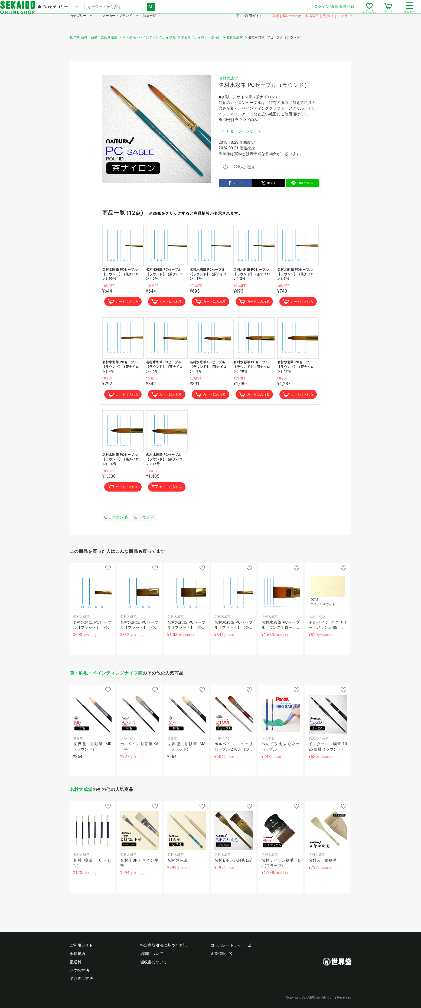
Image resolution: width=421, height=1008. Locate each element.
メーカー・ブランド (117, 24)
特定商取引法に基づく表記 (163, 945)
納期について (152, 953)
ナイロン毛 (116, 519)
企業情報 (221, 953)
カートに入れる (123, 302)
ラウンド (144, 519)
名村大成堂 (228, 78)
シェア (235, 183)
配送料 (75, 962)
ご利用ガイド (252, 24)
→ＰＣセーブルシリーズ (240, 131)
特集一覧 (149, 24)
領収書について (153, 962)
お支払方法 (79, 970)
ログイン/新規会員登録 (264, 10)
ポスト (268, 183)
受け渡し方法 (81, 979)
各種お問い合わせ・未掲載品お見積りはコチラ (311, 24)
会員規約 (77, 953)
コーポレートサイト (231, 945)
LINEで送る (302, 183)
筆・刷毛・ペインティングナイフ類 (106, 675)
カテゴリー (78, 24)
